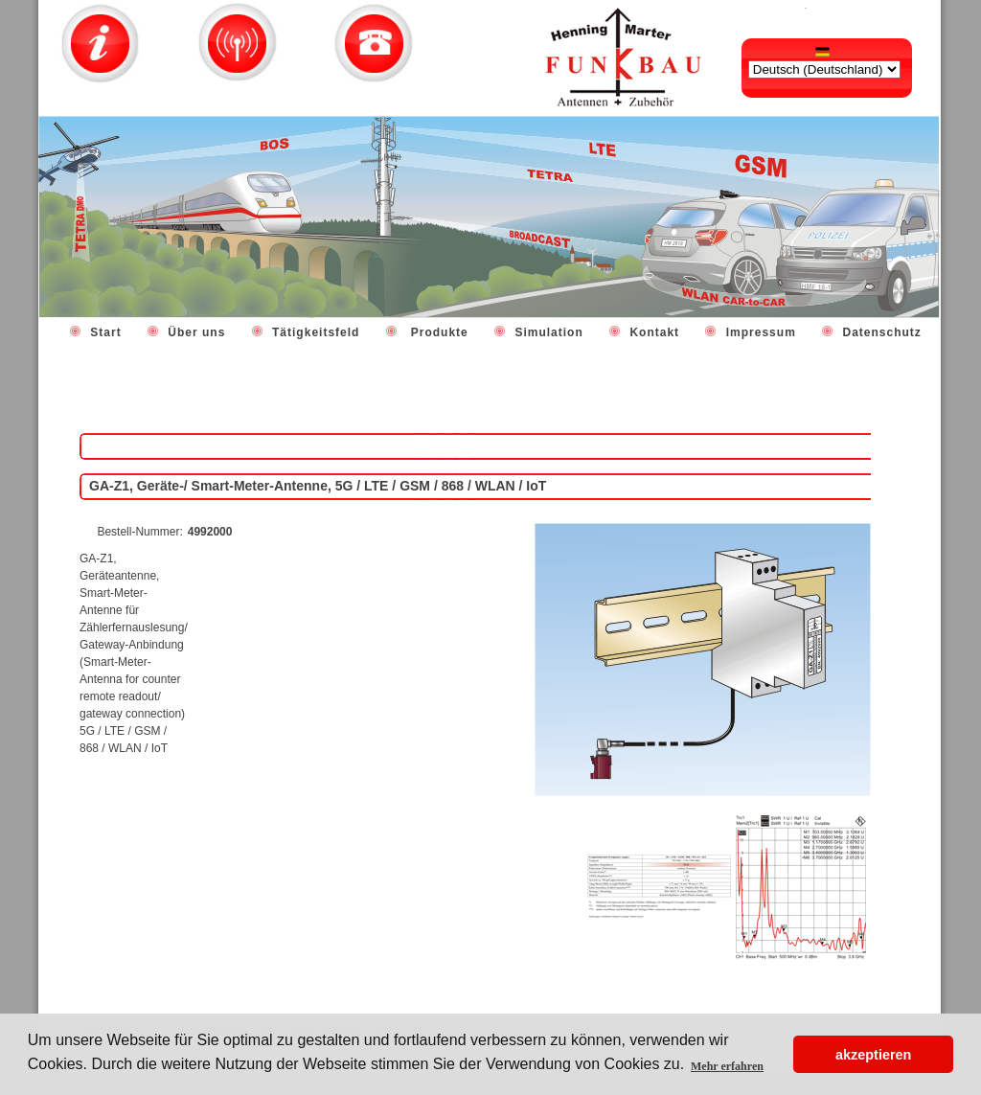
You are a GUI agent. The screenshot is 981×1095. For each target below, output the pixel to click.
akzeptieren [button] (873, 1054)
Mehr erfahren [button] (727, 1066)
